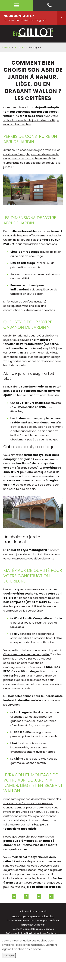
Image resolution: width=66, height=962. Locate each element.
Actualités (20, 47)
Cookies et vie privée (43, 928)
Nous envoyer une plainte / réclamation (33, 916)
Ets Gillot (6, 47)
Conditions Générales (46, 933)
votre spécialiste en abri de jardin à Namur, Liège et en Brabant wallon (31, 120)
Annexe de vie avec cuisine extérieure (35, 274)
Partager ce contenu (51, 896)
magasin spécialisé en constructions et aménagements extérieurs (27, 663)
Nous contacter (35, 18)
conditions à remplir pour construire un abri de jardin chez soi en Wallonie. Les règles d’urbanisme (31, 158)
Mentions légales (21, 928)
